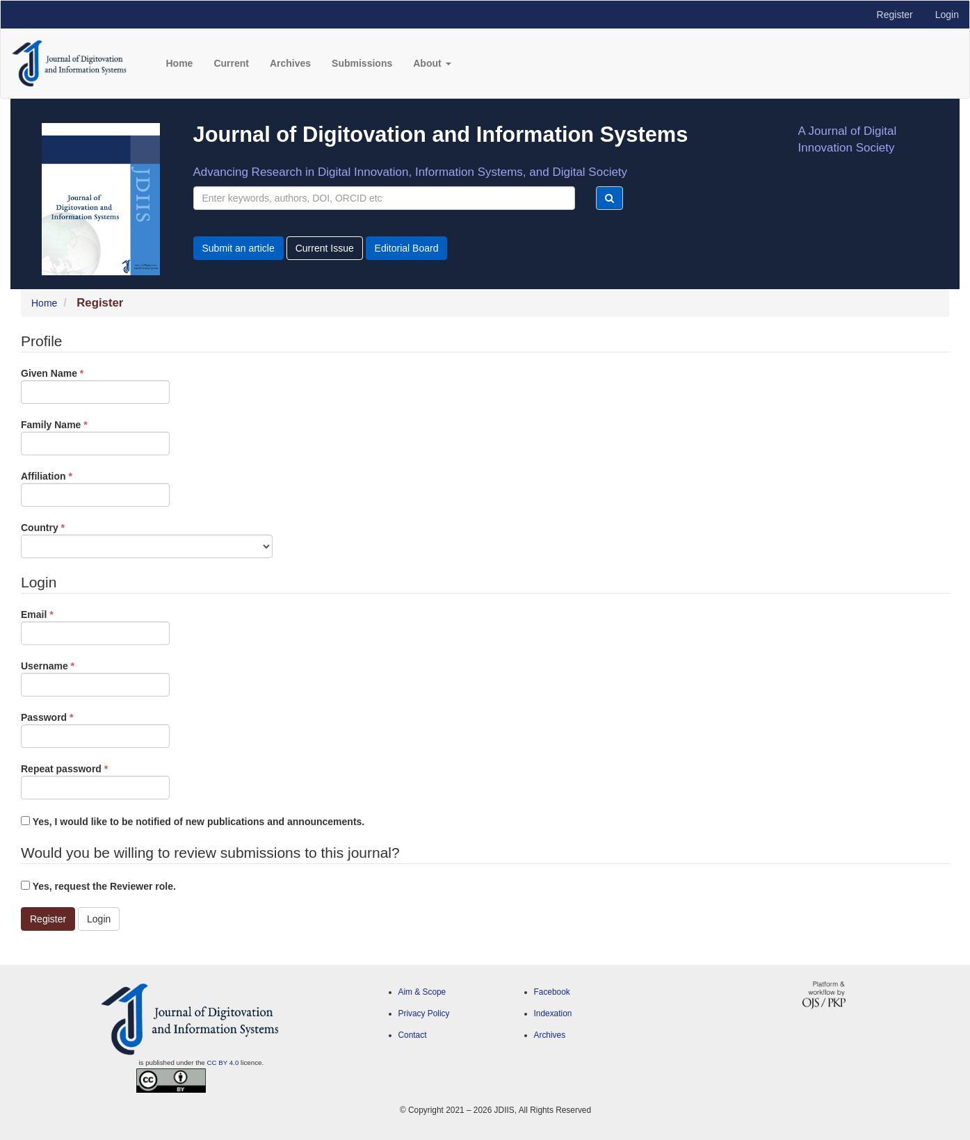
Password (95, 729)
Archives (290, 63)
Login (947, 14)
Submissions (362, 63)
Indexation (553, 1013)
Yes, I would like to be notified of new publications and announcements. (192, 821)
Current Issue (325, 248)
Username (95, 678)
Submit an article (238, 248)
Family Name (95, 436)
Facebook (552, 992)
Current (231, 63)
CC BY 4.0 (223, 1062)
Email (95, 626)
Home (179, 63)
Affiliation (95, 488)
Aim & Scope (422, 992)
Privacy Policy (424, 1013)
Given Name (95, 385)
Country (147, 539)
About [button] (432, 63)
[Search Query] (384, 198)
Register (895, 14)
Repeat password (95, 780)
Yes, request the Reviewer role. (98, 886)
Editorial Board (407, 248)
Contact (412, 1035)
